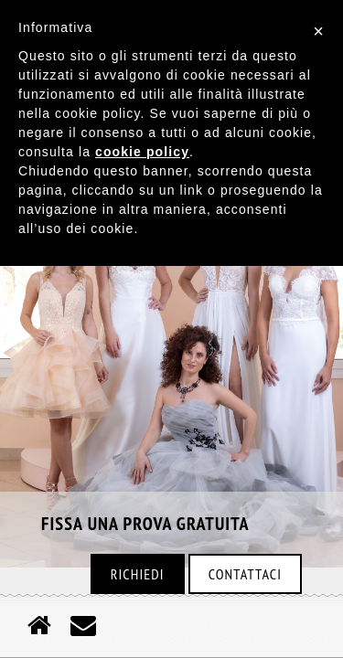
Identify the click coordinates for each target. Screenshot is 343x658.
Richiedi (138, 574)
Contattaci (245, 574)
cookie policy (142, 151)
